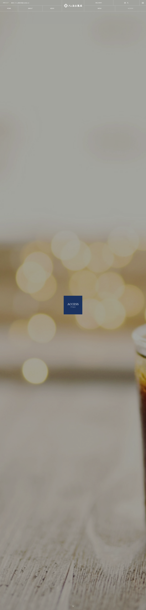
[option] (31, 3)
